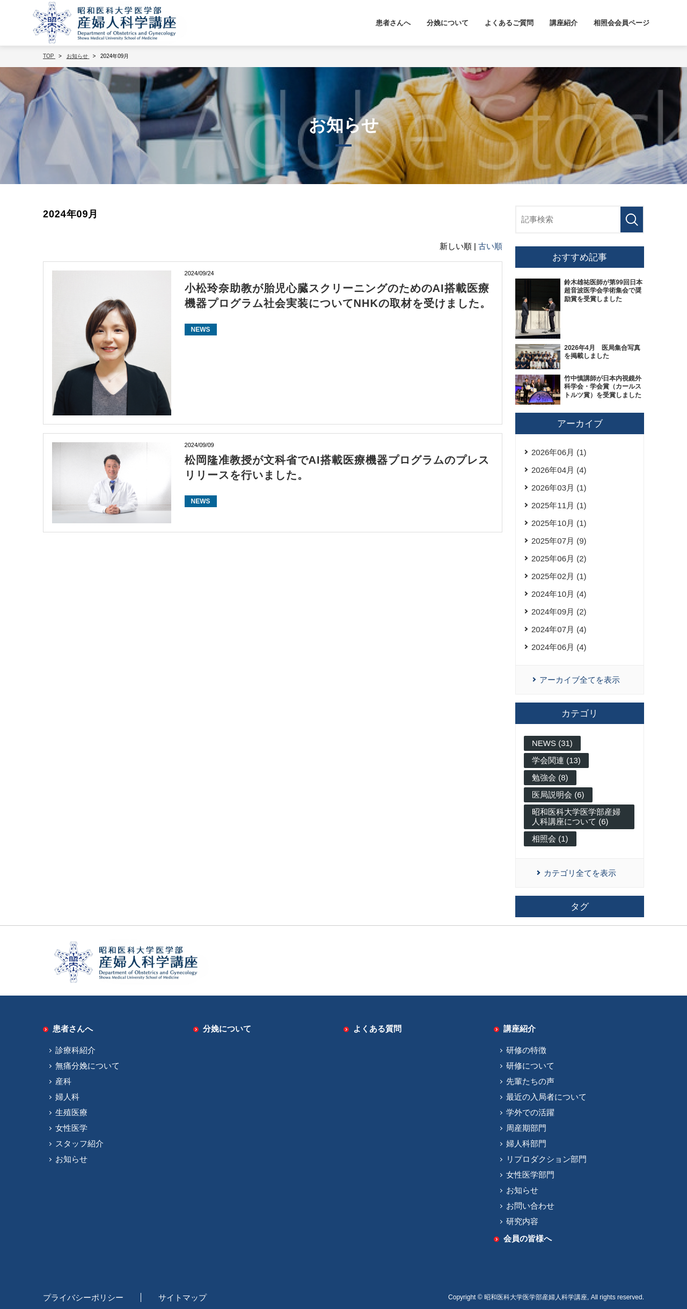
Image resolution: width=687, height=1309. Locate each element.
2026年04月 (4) (559, 469)
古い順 (490, 246)
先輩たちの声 (530, 1081)
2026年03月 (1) (559, 487)
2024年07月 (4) (559, 629)
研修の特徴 (526, 1050)
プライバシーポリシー (83, 1297)
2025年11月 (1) (559, 505)
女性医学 (71, 1127)
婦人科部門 (526, 1143)
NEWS (200, 329)
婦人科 (67, 1096)
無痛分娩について (87, 1065)
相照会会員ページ (621, 23)
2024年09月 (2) (559, 611)
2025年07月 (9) (559, 540)
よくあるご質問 (509, 23)
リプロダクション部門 (546, 1159)
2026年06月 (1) (559, 452)
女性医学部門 (530, 1174)
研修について (530, 1065)
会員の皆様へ (527, 1238)
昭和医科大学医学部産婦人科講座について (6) (576, 816)
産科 (63, 1081)
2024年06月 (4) (559, 647)
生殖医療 (71, 1112)
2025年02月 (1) (559, 576)
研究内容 (522, 1221)
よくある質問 (377, 1028)
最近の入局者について (546, 1096)
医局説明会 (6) (558, 794)
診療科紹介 (75, 1050)
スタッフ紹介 (79, 1143)
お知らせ (71, 1159)
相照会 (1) (550, 838)
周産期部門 (526, 1127)
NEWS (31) (552, 743)
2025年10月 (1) (559, 523)
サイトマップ (182, 1297)
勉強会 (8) (550, 777)
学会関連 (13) (556, 760)
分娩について (448, 23)
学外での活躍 (530, 1112)
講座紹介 (564, 23)
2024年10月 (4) (559, 593)
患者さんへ (393, 23)
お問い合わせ (530, 1205)
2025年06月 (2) (559, 558)
